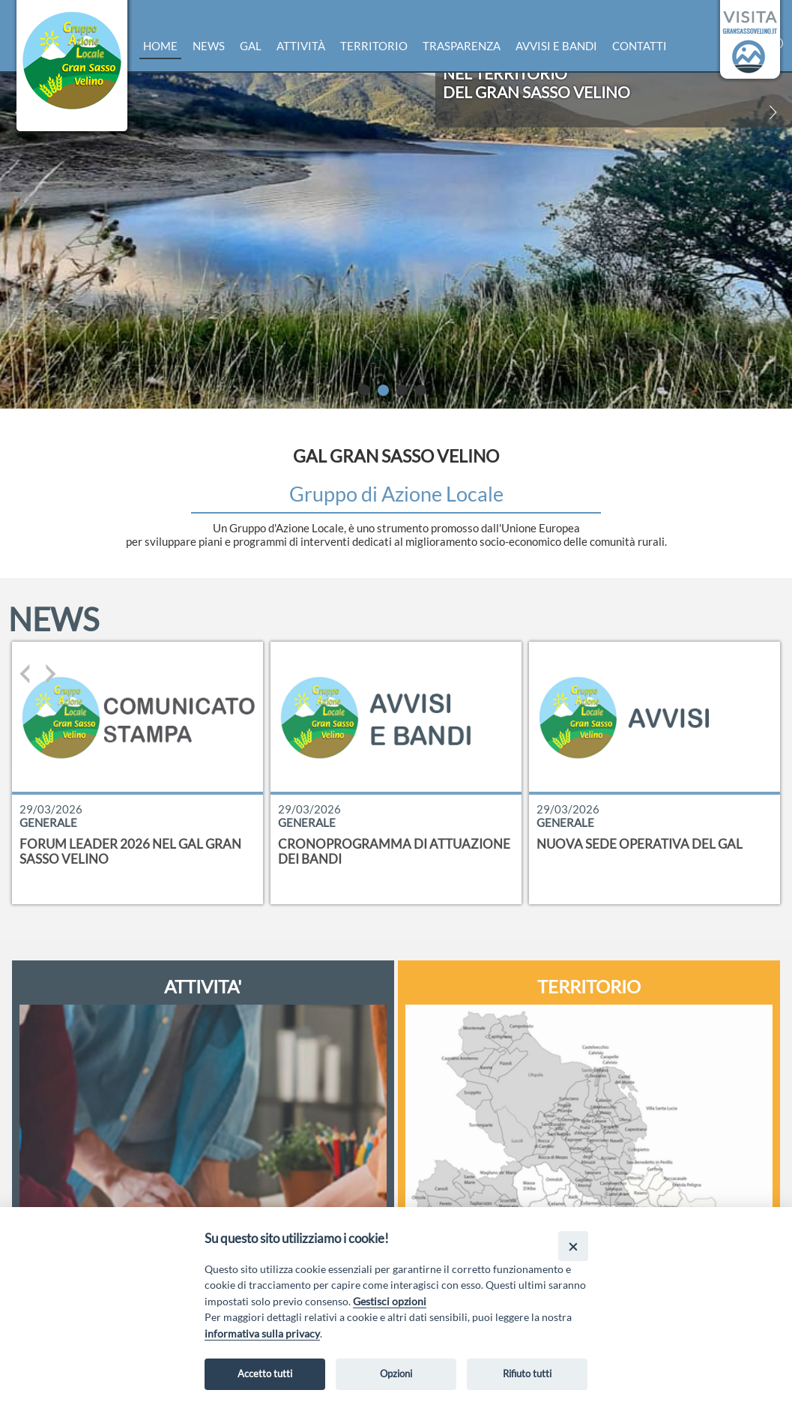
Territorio (374, 45)
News (209, 45)
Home (160, 45)
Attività (300, 45)
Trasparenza (462, 45)
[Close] (572, 1245)
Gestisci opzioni (389, 1301)
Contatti (639, 45)
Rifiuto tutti (527, 1374)
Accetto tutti (265, 1374)
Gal (251, 45)
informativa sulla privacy (262, 1333)
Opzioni (396, 1374)
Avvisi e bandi (556, 45)
